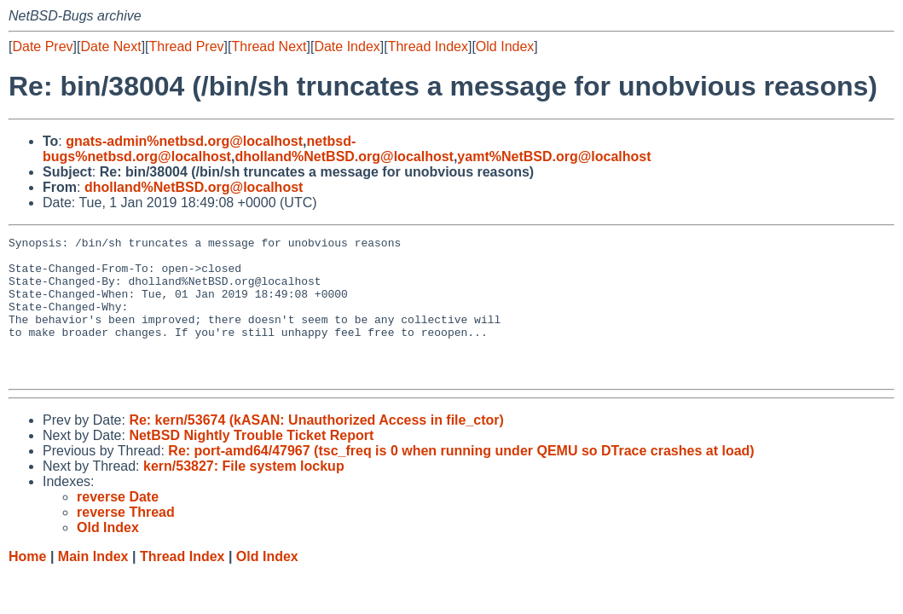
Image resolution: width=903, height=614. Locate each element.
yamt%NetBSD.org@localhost (554, 156)
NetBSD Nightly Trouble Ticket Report (251, 463)
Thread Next (268, 46)
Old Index (505, 46)
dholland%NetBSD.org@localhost (344, 156)
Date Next (110, 46)
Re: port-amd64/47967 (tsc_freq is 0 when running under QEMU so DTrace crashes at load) (461, 479)
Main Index (93, 584)
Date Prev (42, 46)
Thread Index (428, 46)
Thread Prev (186, 46)
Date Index (346, 46)
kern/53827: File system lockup (243, 494)
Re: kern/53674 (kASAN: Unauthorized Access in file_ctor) (316, 448)
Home (27, 584)
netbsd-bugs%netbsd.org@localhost (199, 149)
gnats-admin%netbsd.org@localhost (184, 141)
